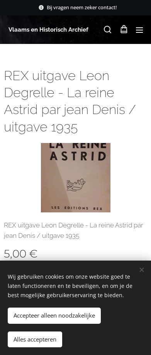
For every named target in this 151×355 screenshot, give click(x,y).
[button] (107, 29)
